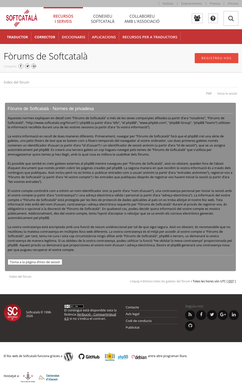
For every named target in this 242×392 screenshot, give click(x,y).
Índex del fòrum (16, 82)
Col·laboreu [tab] (142, 19)
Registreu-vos (216, 58)
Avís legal (133, 314)
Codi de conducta (139, 321)
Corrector (44, 37)
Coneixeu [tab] (102, 19)
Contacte (132, 307)
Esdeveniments (191, 3)
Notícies (168, 3)
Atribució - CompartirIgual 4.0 (90, 316)
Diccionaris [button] (73, 36)
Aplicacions (104, 36)
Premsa (215, 3)
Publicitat (133, 327)
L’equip (135, 281)
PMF (209, 93)
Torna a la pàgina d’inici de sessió (35, 262)
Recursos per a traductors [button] (149, 36)
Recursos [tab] (63, 19)
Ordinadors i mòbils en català (38, 51)
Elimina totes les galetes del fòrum (166, 281)
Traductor (17, 37)
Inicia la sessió (227, 93)
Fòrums (233, 3)
